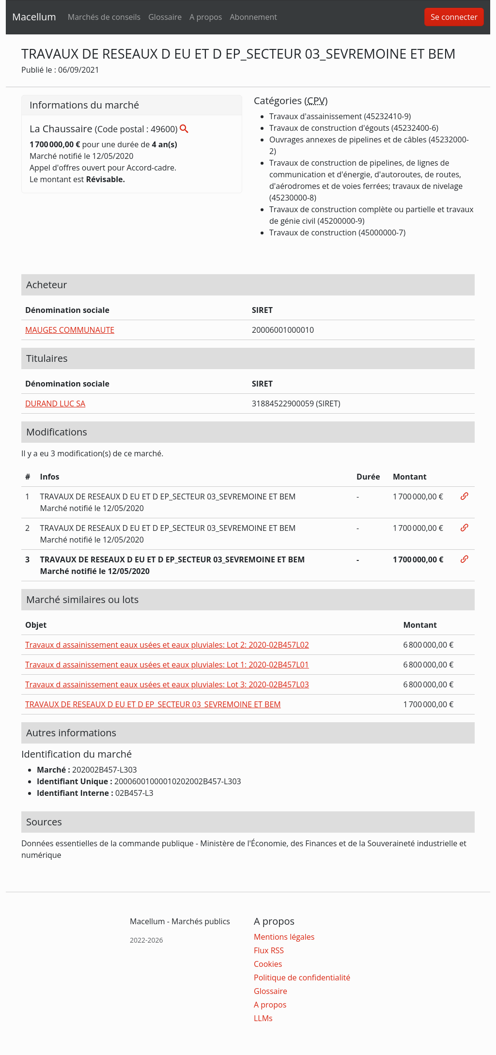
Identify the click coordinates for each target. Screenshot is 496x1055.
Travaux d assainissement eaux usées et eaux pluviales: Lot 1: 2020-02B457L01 (167, 664)
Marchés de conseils (104, 17)
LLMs (263, 1018)
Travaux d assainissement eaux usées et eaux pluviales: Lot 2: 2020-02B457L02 (167, 644)
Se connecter (454, 17)
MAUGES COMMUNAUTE (69, 330)
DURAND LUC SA (55, 403)
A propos (205, 17)
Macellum (34, 16)
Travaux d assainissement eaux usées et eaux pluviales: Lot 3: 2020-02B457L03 (167, 684)
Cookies (268, 964)
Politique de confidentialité (302, 977)
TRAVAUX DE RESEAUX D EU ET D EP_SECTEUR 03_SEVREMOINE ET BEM (153, 704)
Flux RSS (269, 950)
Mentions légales (284, 936)
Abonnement (253, 17)
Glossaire (165, 17)
